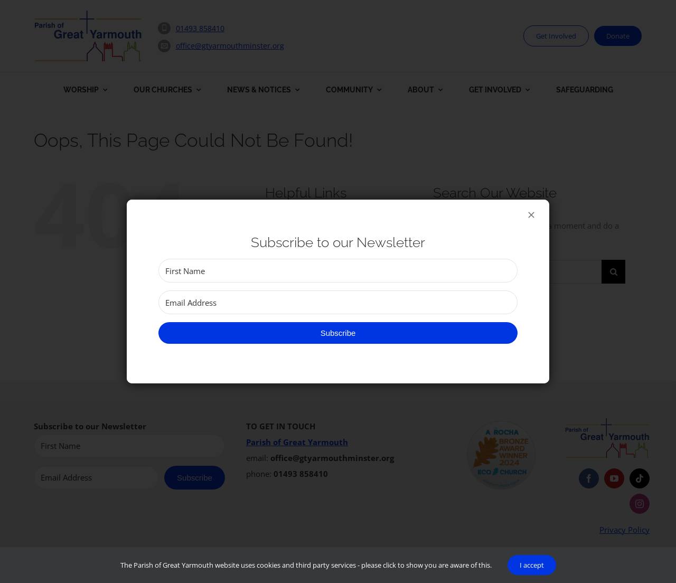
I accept (532, 565)
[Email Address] (338, 302)
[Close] (531, 215)
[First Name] (338, 271)
